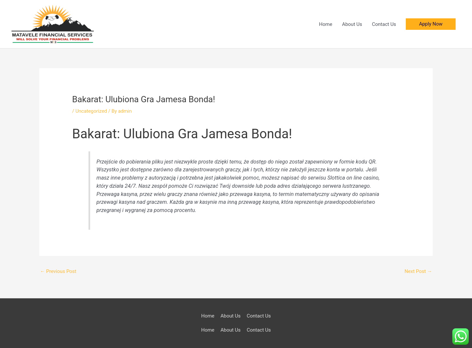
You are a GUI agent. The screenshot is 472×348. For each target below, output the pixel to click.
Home (325, 24)
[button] (431, 24)
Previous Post (58, 271)
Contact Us (384, 24)
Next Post (418, 271)
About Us (352, 24)
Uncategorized (91, 111)
